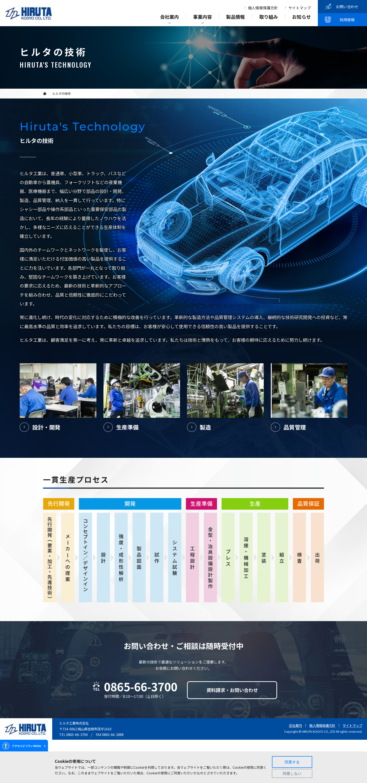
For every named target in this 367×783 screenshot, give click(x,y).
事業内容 (202, 17)
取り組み (268, 17)
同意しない (292, 773)
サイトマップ (299, 8)
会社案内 (169, 17)
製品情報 (235, 17)
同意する (292, 762)
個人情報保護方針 (263, 8)
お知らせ (301, 17)
